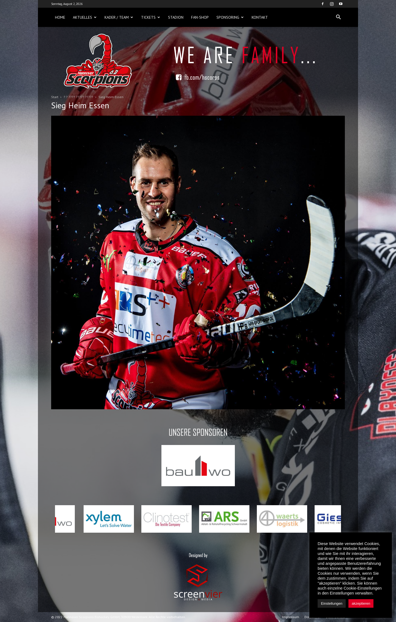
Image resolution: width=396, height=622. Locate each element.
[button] (338, 17)
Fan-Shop (200, 17)
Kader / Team (119, 17)
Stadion (175, 17)
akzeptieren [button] (361, 603)
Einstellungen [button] (331, 603)
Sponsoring (230, 17)
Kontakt (260, 17)
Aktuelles (85, 17)
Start (54, 97)
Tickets (150, 17)
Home (60, 17)
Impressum (290, 617)
